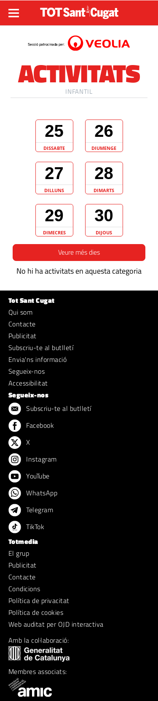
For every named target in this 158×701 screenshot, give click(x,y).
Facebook (31, 426)
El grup (18, 553)
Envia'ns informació (37, 359)
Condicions (24, 589)
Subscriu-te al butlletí (40, 347)
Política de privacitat (39, 600)
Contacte (22, 324)
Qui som (20, 312)
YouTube (29, 476)
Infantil (78, 91)
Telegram (30, 510)
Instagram (32, 459)
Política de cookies (35, 612)
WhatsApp (32, 493)
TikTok (26, 527)
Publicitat (22, 336)
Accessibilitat (28, 383)
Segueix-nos (26, 371)
